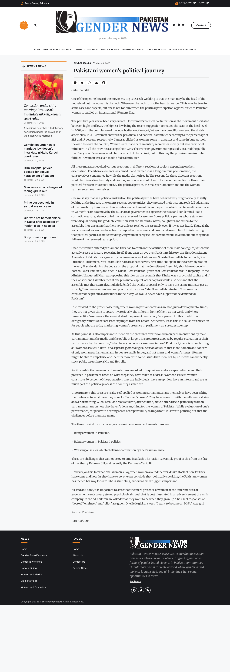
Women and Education (182, 49)
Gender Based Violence (57, 49)
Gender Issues (82, 63)
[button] (35, 25)
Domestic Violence (86, 49)
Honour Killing (110, 49)
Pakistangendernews (51, 601)
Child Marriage (156, 49)
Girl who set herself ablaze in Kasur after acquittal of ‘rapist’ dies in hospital (42, 221)
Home (37, 49)
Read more (135, 581)
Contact (201, 25)
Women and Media (133, 49)
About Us (78, 555)
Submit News (80, 568)
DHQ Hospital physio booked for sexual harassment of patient (39, 171)
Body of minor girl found (40, 237)
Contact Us (79, 561)
